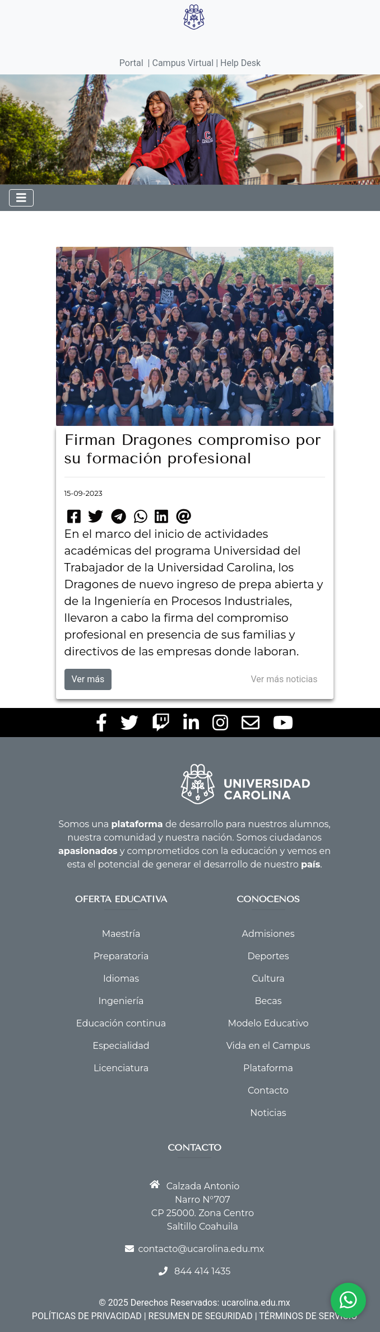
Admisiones (268, 933)
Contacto (268, 1090)
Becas (268, 1001)
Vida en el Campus (268, 1045)
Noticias (268, 1113)
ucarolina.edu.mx (255, 1302)
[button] (29, 106)
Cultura (268, 978)
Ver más (88, 679)
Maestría (121, 933)
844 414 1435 (202, 1271)
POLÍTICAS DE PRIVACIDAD (87, 1316)
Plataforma (268, 1068)
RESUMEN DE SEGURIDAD (201, 1316)
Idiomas (121, 978)
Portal (131, 63)
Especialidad (120, 1045)
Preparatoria (121, 956)
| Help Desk (237, 63)
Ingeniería (120, 1001)
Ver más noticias (284, 679)
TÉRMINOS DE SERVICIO (308, 1316)
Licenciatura (121, 1068)
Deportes (268, 956)
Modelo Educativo (268, 1023)
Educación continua (121, 1023)
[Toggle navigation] (21, 198)
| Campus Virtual (181, 63)
